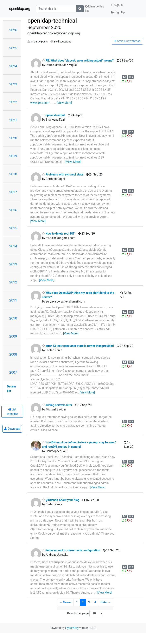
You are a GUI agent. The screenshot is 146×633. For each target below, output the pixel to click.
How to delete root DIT (58, 233)
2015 (13, 228)
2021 (13, 120)
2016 (13, 210)
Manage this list (94, 8)
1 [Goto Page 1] (76, 602)
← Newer (65, 602)
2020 (13, 138)
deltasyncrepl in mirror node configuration (71, 550)
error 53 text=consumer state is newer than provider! (78, 345)
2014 (13, 246)
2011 (13, 300)
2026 (13, 30)
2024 (13, 66)
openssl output (53, 115)
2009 (13, 336)
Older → (106, 602)
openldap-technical (52, 20)
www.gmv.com (39, 102)
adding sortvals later (57, 405)
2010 (13, 318)
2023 (13, 84)
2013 (13, 264)
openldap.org (19, 9)
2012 (13, 282)
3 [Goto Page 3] (89, 602)
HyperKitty (72, 627)
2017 (13, 192)
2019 (13, 156)
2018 (13, 174)
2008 (13, 354)
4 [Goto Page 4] (95, 602)
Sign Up (118, 12)
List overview (12, 411)
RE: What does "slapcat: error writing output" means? (78, 60)
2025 (13, 48)
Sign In (117, 5)
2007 (13, 372)
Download (12, 428)
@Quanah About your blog (61, 500)
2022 (13, 102)
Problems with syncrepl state (62, 174)
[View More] (64, 102)
